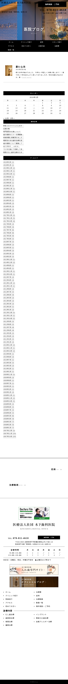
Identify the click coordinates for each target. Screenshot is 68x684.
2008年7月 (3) (8, 410)
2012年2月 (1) (8, 307)
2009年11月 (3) (9, 374)
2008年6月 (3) (8, 413)
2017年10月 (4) (9, 221)
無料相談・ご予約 (52, 4)
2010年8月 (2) (8, 357)
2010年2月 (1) (8, 369)
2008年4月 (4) (8, 419)
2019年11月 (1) (9, 171)
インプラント (41, 614)
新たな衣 (20, 67)
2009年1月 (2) (8, 392)
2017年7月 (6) (8, 230)
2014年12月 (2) (9, 262)
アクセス (8, 603)
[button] (41, 46)
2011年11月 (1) (9, 315)
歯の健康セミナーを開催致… (13, 134)
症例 (38, 595)
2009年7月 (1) (8, 383)
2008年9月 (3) (8, 404)
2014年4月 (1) (8, 268)
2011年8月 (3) (8, 324)
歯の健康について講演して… (13, 143)
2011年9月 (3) (8, 321)
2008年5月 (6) (8, 416)
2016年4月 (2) (8, 251)
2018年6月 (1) (8, 197)
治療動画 (39, 599)
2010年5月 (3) (8, 363)
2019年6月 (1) (8, 183)
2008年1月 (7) (8, 428)
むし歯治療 (9, 614)
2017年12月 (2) (9, 215)
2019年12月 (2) (9, 168)
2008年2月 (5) (8, 425)
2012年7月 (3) (8, 292)
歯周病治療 (9, 618)
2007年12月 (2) (9, 430)
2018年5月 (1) (8, 200)
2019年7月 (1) (8, 180)
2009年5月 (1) (8, 386)
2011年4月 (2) (8, 336)
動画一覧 (39, 603)
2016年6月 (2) (8, 245)
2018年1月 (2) (8, 212)
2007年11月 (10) (9, 433)
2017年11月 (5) (9, 218)
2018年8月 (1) (8, 194)
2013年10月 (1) (9, 274)
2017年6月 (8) (8, 233)
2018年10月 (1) (9, 192)
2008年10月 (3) (9, 401)
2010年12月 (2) (9, 345)
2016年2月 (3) (8, 256)
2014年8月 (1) (8, 265)
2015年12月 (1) (9, 259)
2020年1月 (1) (8, 165)
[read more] (27, 77)
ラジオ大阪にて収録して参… (13, 149)
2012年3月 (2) (8, 304)
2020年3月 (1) (8, 162)
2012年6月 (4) (8, 295)
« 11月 (6, 118)
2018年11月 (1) (9, 189)
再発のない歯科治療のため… (13, 152)
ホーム (8, 592)
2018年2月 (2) (8, 209)
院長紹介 (8, 599)
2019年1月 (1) (8, 186)
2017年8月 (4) (8, 227)
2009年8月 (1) (8, 380)
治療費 (38, 592)
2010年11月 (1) (9, 348)
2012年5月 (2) (8, 298)
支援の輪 (6, 129)
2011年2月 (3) (8, 339)
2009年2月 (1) (8, 389)
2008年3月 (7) (8, 422)
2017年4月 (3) (8, 239)
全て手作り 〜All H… (11, 146)
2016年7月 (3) (8, 242)
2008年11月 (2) (9, 398)
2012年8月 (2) (8, 289)
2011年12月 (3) (9, 313)
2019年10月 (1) (9, 174)
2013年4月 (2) (8, 280)
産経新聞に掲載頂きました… (13, 137)
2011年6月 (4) (8, 330)
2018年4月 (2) (8, 203)
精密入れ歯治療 (42, 618)
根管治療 (8, 621)
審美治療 (8, 625)
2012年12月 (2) (9, 283)
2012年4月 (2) (8, 301)
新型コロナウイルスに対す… (13, 126)
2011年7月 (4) (8, 327)
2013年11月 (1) (9, 271)
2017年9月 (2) (8, 224)
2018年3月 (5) (8, 206)
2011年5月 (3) (8, 333)
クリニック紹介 (11, 595)
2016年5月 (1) (8, 248)
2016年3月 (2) (8, 254)
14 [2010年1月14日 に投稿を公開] (34, 108)
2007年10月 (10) (9, 436)
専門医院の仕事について (12, 132)
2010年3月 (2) (8, 366)
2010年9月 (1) (8, 354)
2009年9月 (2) (8, 377)
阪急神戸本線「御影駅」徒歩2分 (14, 12)
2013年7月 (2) (8, 277)
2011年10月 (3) (9, 318)
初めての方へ (10, 606)
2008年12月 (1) (9, 395)
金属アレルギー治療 (44, 621)
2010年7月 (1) (8, 360)
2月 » (12, 118)
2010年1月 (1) (8, 372)
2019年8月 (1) (8, 177)
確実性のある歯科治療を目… (13, 140)
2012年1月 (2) (8, 310)
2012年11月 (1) (9, 286)
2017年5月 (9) (8, 236)
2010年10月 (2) (9, 351)
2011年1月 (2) (8, 342)
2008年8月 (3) (8, 407)
